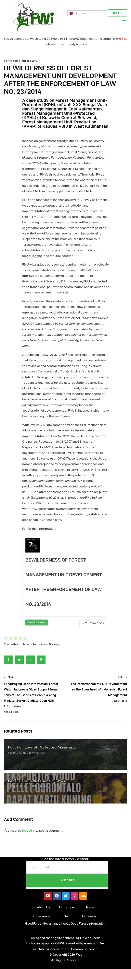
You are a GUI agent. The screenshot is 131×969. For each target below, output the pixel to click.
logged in (28, 830)
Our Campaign (68, 907)
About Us (43, 907)
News (90, 907)
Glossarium (41, 916)
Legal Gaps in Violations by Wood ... (39, 781)
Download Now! (37, 622)
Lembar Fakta (29, 61)
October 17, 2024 (18, 786)
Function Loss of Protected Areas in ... (42, 747)
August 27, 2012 (17, 752)
